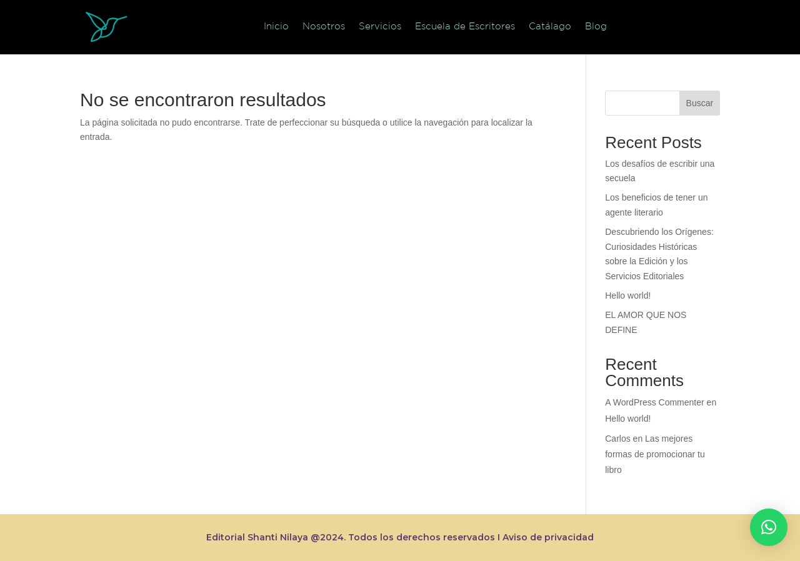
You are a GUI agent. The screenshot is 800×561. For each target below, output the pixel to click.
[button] (769, 527)
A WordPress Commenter (654, 402)
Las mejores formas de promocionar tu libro (655, 454)
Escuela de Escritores (465, 26)
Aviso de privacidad (548, 537)
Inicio (276, 26)
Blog (596, 26)
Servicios (380, 26)
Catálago (550, 26)
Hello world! (628, 295)
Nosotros (323, 26)
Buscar (700, 103)
